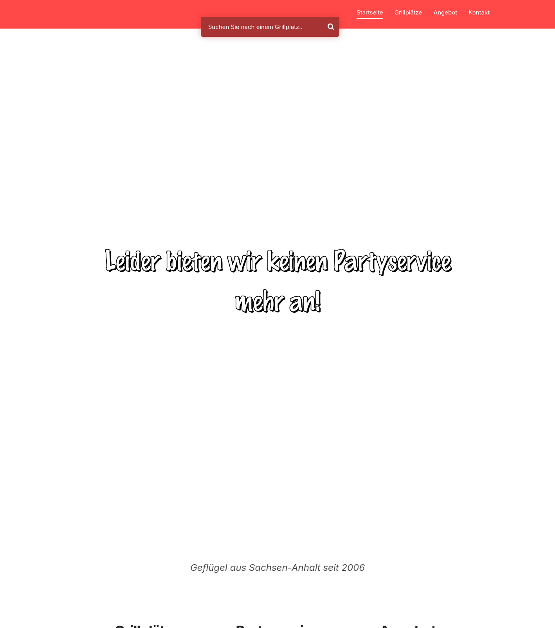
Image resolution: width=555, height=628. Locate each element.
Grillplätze (408, 12)
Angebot (445, 12)
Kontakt (479, 12)
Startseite (370, 12)
